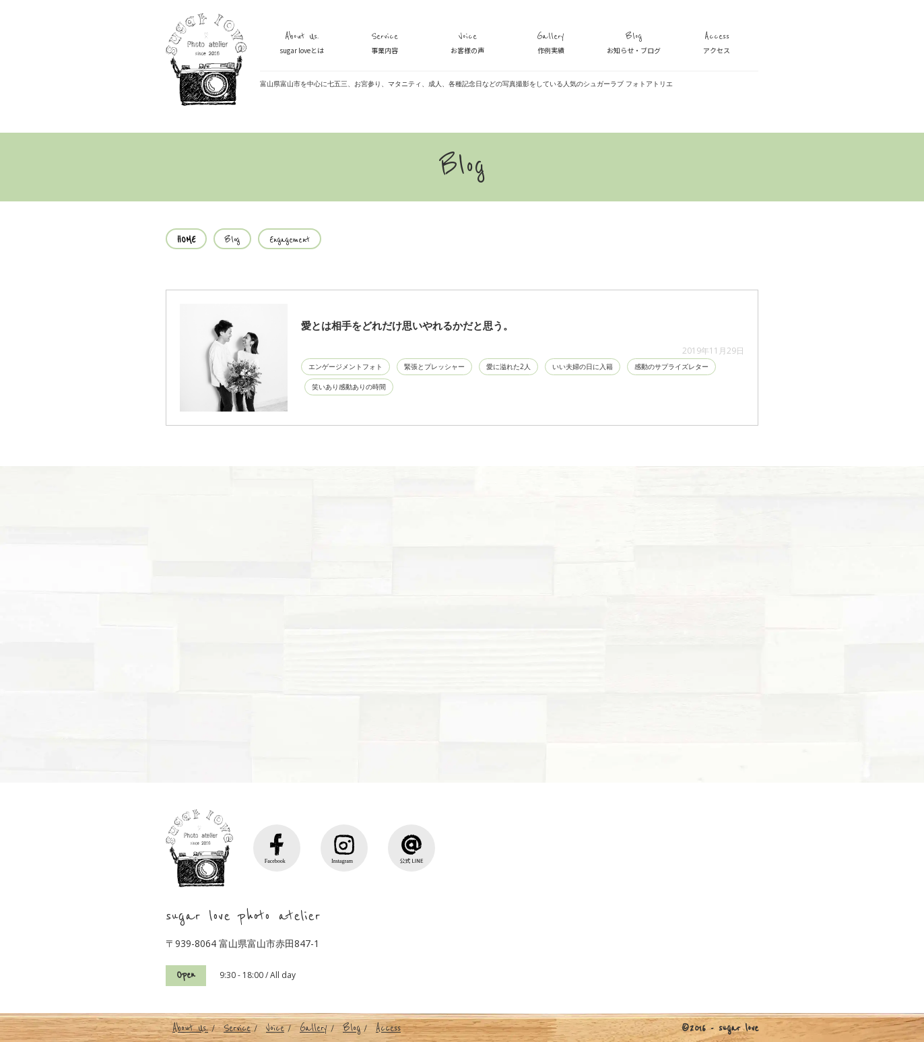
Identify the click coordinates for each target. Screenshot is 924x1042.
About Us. (301, 43)
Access (716, 43)
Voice (467, 43)
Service (384, 43)
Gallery (551, 43)
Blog (633, 43)
